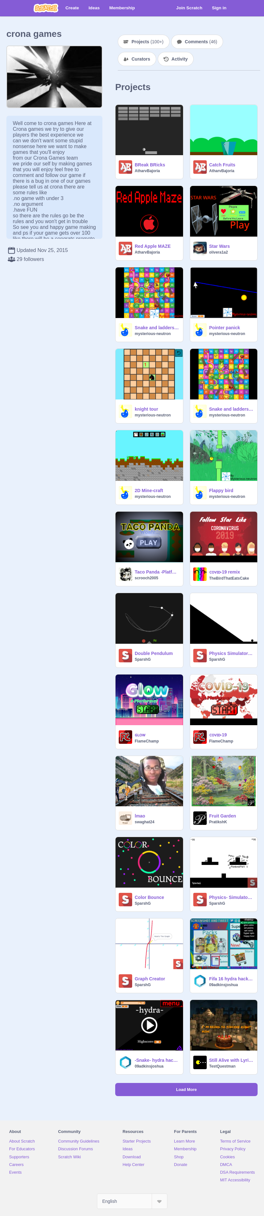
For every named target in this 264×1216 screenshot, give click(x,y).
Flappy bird (221, 490)
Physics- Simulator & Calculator (231, 897)
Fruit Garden (222, 815)
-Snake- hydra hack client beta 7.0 (157, 1060)
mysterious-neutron (153, 333)
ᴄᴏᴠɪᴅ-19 (218, 734)
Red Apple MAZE (153, 246)
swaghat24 (144, 822)
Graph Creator (150, 978)
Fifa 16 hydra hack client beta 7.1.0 (231, 978)
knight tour (146, 409)
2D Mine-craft (149, 490)
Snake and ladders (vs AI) (157, 327)
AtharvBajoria (147, 171)
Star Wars (219, 246)
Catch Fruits (222, 164)
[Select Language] (132, 1201)
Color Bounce (149, 897)
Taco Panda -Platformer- (157, 571)
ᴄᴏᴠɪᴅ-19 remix (224, 571)
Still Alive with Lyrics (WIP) (231, 1060)
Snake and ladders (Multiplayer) (231, 409)
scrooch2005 (146, 578)
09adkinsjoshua (223, 985)
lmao (140, 815)
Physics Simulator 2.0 (231, 653)
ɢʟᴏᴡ (140, 734)
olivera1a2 (218, 252)
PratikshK (218, 822)
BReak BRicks (150, 164)
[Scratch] (46, 8)
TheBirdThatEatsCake (229, 578)
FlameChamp (147, 741)
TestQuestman (222, 1066)
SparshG (143, 659)
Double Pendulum (154, 653)
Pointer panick (224, 327)
